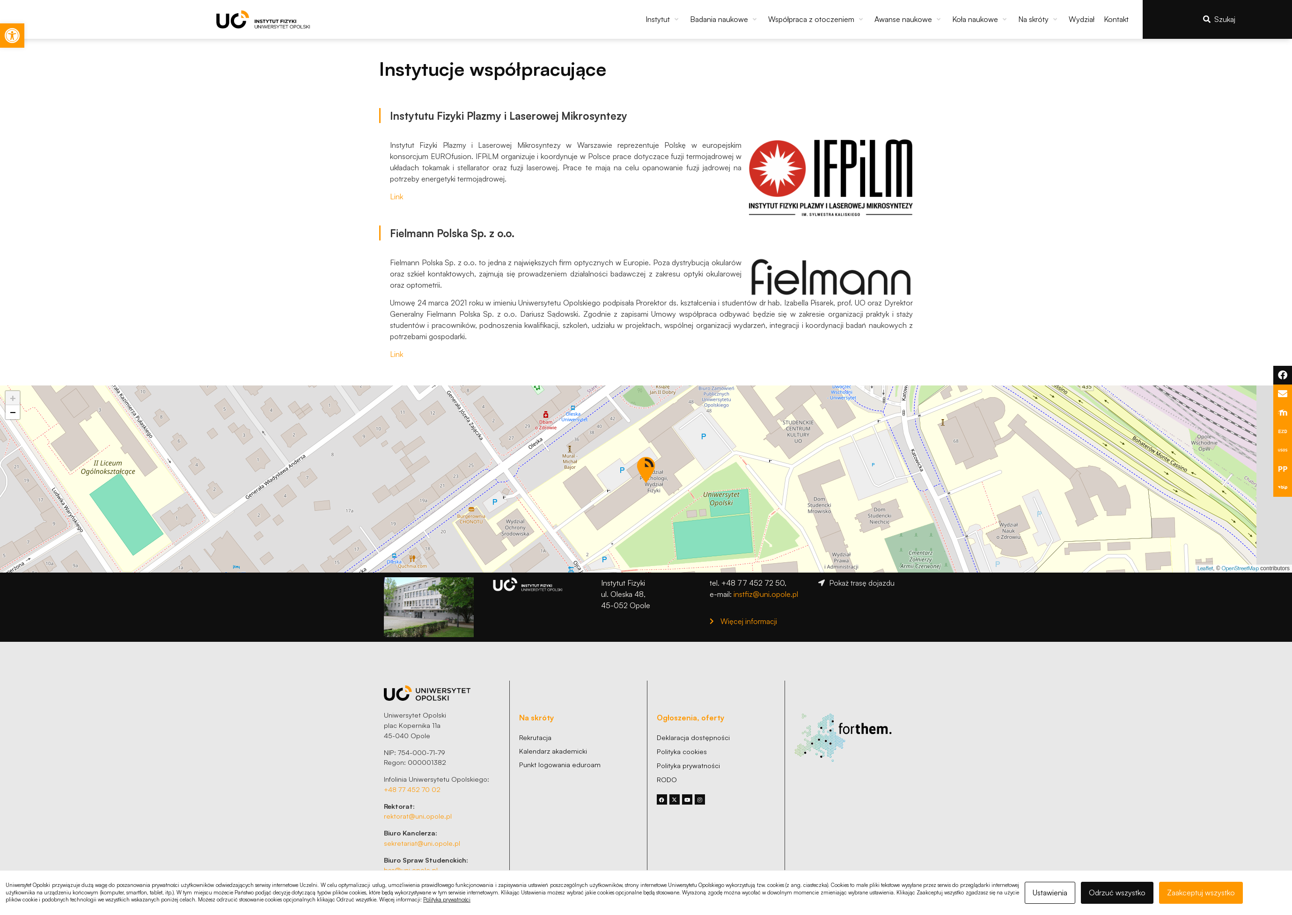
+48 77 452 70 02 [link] (412, 789)
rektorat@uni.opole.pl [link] (418, 816)
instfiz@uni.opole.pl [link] (766, 594)
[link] (12, 35)
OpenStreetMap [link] (1240, 568)
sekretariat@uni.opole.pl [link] (422, 843)
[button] (663, 19)
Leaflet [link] (1205, 568)
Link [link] (396, 196)
